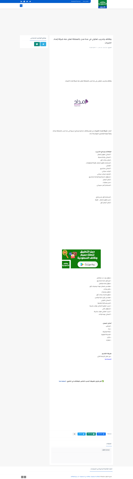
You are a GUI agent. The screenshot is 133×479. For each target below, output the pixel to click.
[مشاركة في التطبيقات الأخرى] (75, 434)
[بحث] (21, 5)
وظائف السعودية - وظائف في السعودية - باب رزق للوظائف (85, 476)
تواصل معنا (85, 1)
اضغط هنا (108, 359)
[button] (101, 434)
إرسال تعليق (106, 450)
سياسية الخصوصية (76, 1)
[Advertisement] (66, 22)
